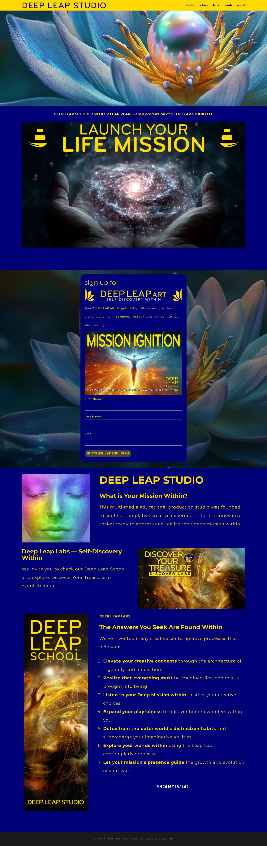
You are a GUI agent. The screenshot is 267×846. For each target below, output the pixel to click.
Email (90, 434)
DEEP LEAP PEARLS (117, 114)
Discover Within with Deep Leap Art (108, 453)
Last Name (94, 416)
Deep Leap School (105, 569)
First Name (94, 399)
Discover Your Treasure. (78, 577)
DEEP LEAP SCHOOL (72, 114)
